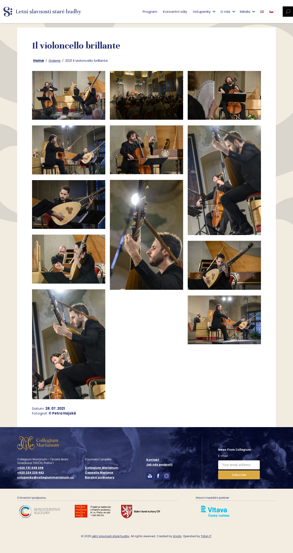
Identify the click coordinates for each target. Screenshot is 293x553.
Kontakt (152, 460)
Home (38, 60)
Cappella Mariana (99, 472)
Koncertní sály (175, 11)
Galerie (55, 60)
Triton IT (206, 536)
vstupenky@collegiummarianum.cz (45, 477)
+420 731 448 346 (30, 468)
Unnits (177, 536)
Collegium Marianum (101, 468)
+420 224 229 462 (30, 472)
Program (150, 11)
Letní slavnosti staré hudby (110, 536)
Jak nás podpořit (159, 464)
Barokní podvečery (99, 477)
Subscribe (239, 475)
